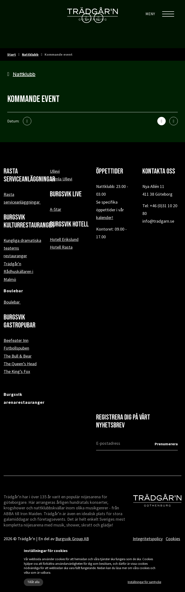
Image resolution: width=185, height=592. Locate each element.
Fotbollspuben (16, 348)
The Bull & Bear (18, 356)
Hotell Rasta (61, 247)
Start (11, 54)
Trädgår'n (12, 263)
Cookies (173, 538)
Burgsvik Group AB (72, 538)
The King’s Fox (17, 371)
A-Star (55, 209)
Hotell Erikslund (64, 239)
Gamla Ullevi (61, 179)
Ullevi (55, 171)
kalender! (104, 217)
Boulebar (12, 302)
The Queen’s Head (20, 363)
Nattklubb (30, 54)
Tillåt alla (33, 582)
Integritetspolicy (148, 538)
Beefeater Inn (16, 340)
